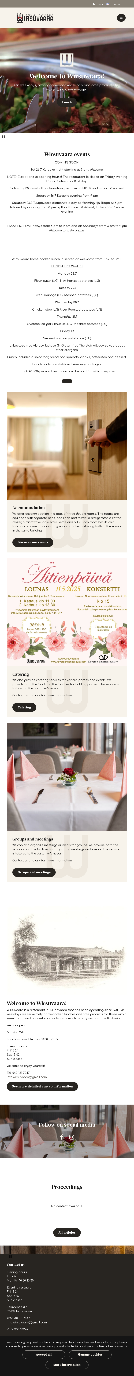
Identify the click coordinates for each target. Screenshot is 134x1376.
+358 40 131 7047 (18, 1318)
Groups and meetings (34, 872)
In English (114, 4)
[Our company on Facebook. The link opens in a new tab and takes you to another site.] (61, 1137)
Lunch (67, 102)
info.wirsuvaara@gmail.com (27, 1077)
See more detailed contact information (42, 1086)
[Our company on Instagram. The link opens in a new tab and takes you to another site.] (71, 1137)
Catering (24, 707)
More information (67, 1365)
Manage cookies (90, 1354)
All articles (67, 1233)
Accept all (44, 1354)
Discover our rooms (33, 542)
